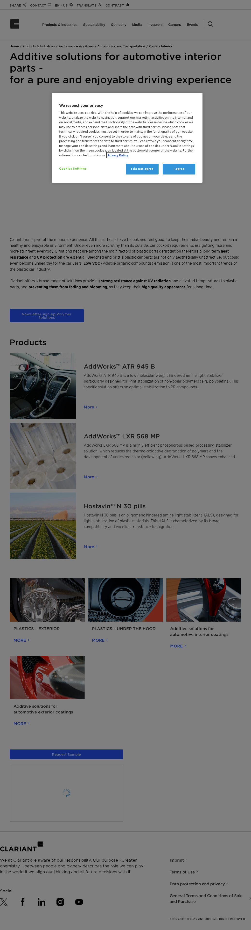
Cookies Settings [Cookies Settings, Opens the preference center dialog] (72, 169)
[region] (127, 138)
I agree (179, 169)
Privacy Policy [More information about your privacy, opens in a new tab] (117, 155)
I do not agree (142, 169)
